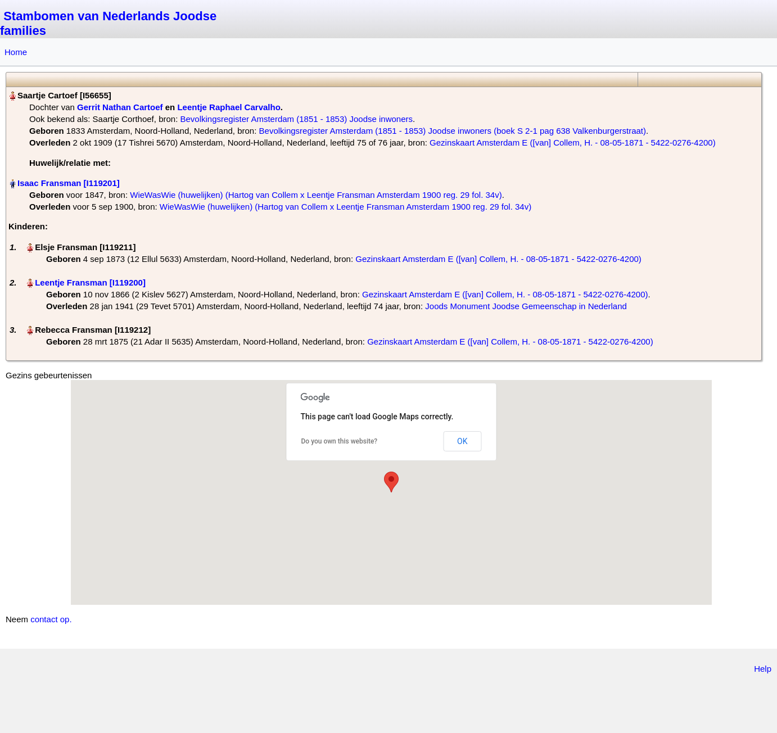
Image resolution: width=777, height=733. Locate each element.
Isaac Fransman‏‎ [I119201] (68, 183)
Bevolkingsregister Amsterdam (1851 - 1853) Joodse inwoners (296, 119)
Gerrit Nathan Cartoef (120, 107)
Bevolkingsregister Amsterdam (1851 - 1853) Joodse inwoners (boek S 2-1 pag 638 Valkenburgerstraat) (452, 130)
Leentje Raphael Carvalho (228, 107)
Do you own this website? (339, 441)
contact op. (50, 619)
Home (15, 52)
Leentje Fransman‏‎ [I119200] (90, 282)
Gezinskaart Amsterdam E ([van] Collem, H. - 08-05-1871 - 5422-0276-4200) (573, 142)
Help (762, 668)
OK (462, 441)
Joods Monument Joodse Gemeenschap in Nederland (526, 306)
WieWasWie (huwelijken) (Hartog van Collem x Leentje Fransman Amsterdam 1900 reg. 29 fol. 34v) (316, 195)
